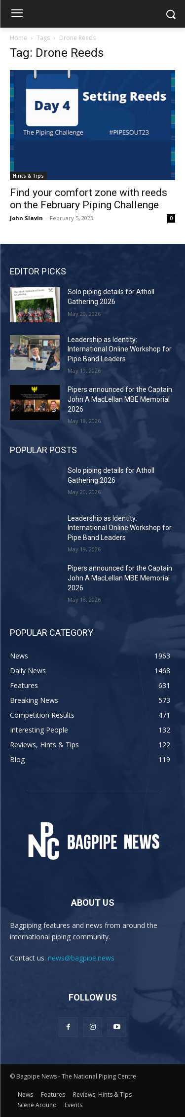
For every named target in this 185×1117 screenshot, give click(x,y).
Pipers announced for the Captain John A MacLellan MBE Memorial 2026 (120, 399)
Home (18, 38)
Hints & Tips (28, 175)
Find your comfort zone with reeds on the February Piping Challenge (88, 199)
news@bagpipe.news (81, 958)
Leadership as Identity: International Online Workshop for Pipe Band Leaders (120, 349)
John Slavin (26, 218)
